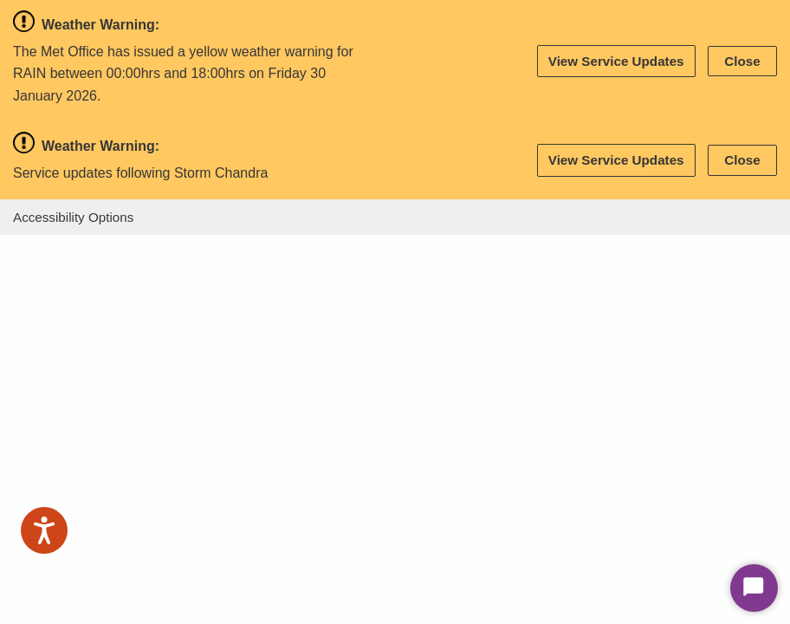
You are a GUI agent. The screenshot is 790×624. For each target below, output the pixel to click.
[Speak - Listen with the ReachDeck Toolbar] (44, 530)
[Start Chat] (754, 588)
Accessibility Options (73, 217)
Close (742, 61)
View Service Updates (616, 61)
